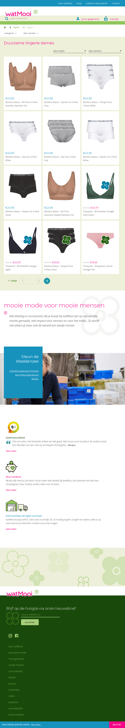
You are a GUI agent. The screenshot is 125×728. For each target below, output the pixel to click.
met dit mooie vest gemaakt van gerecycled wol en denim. (24, 374)
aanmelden (30, 622)
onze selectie (15, 671)
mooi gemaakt (16, 658)
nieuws (12, 677)
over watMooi (16, 646)
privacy (12, 683)
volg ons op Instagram (12, 636)
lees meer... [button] (36, 724)
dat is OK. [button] (117, 725)
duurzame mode (17, 652)
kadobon (13, 702)
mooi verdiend (16, 714)
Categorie (9, 33)
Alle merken (29, 33)
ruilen (12, 696)
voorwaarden (16, 708)
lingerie (16, 27)
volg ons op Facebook (18, 636)
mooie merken (16, 665)
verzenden (14, 689)
